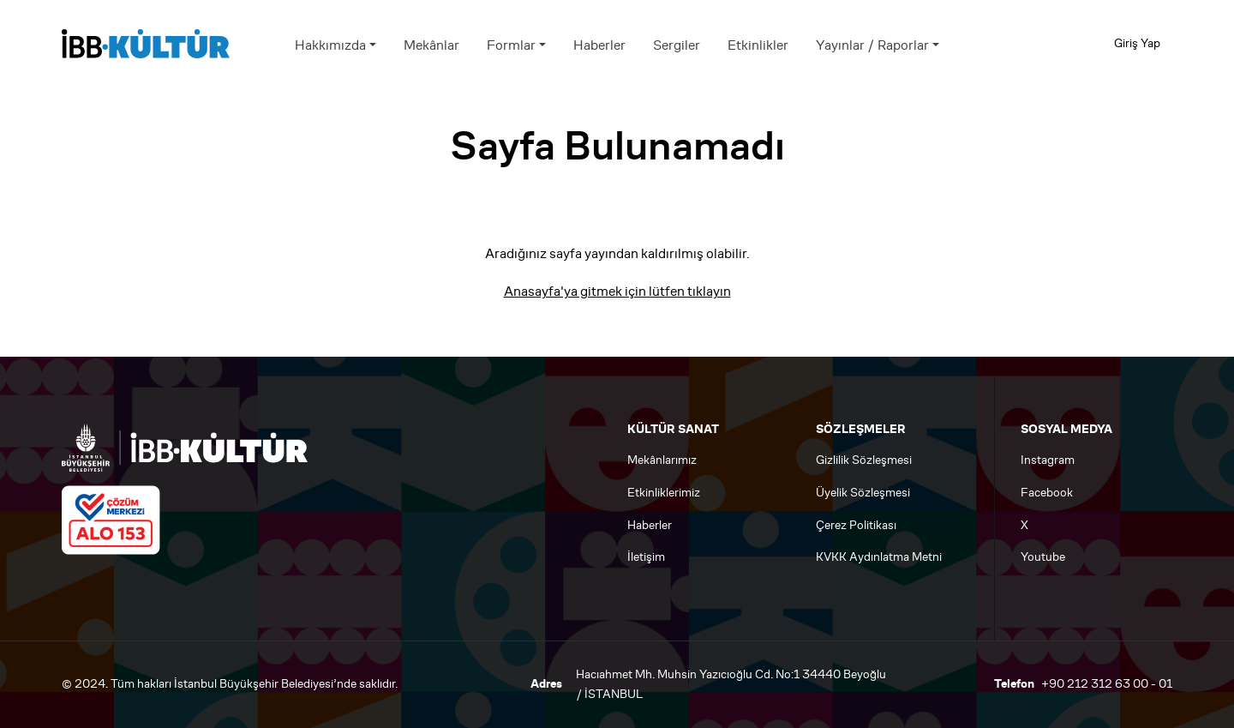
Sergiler (676, 45)
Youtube (1043, 557)
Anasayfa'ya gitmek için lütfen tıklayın (617, 291)
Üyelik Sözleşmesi (863, 492)
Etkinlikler (758, 45)
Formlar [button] (511, 45)
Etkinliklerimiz (663, 492)
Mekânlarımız (662, 460)
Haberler (599, 45)
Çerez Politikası (856, 525)
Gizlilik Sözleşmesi (864, 460)
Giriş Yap (1137, 43)
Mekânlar (431, 45)
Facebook (1047, 492)
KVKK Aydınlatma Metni (879, 557)
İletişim (646, 557)
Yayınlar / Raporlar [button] (872, 45)
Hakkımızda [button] (330, 45)
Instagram (1048, 460)
